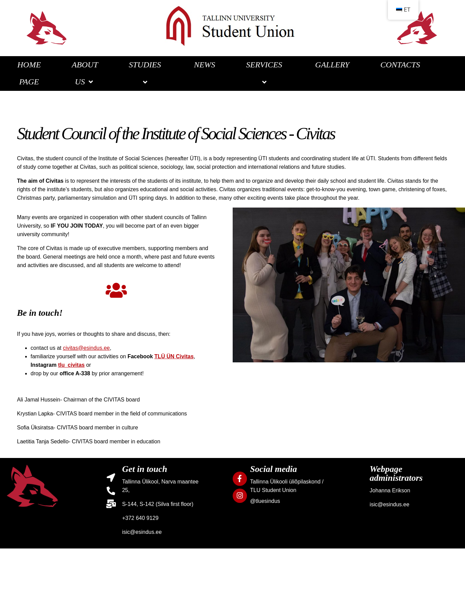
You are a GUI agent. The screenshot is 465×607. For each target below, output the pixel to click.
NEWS (204, 64)
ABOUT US (85, 73)
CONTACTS (400, 64)
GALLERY (332, 64)
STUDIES (146, 73)
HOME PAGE (29, 73)
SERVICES (265, 73)
